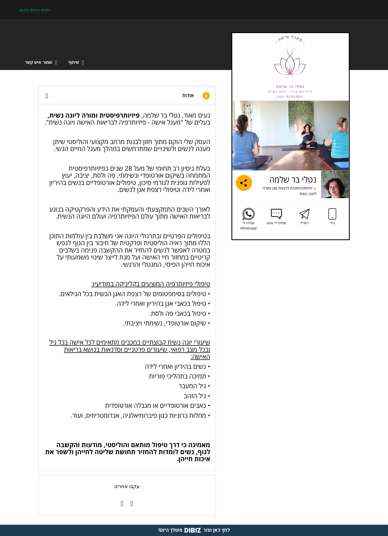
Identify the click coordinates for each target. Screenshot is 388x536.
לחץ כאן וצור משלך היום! (194, 530)
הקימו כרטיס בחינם (34, 10)
